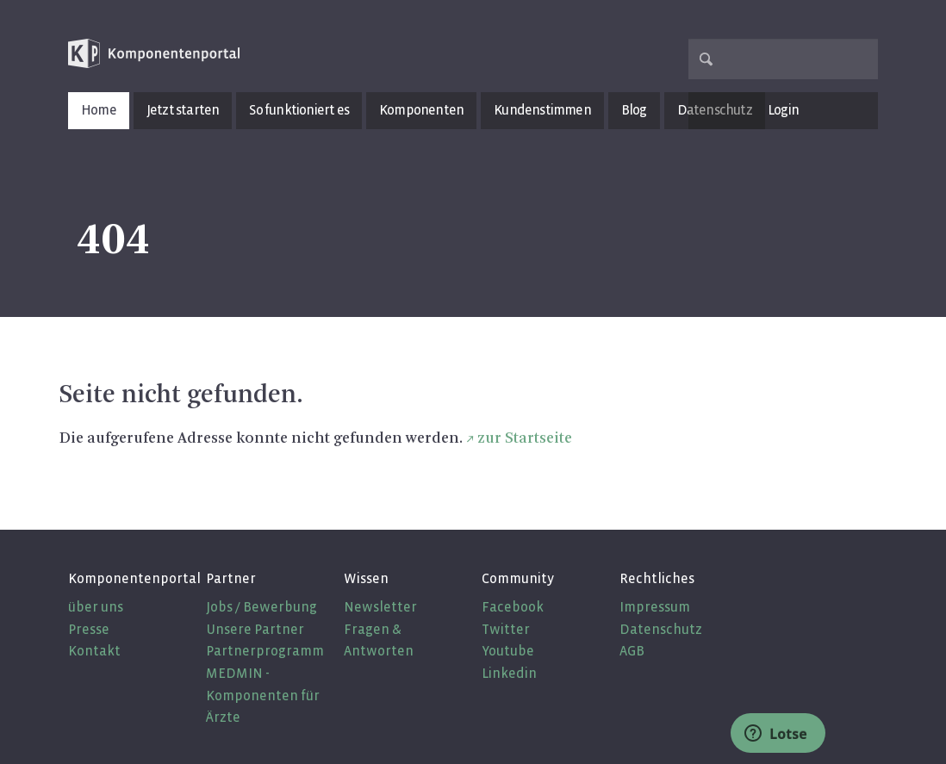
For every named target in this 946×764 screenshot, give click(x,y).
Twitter (506, 629)
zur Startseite (524, 438)
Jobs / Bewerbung (261, 606)
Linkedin (509, 673)
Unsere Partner (255, 629)
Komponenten (421, 109)
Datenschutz (660, 629)
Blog (634, 109)
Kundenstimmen (542, 109)
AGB (631, 650)
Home (98, 109)
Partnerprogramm (265, 650)
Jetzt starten (183, 109)
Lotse (775, 733)
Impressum (654, 606)
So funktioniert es (299, 109)
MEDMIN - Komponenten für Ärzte (263, 695)
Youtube (508, 650)
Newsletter (380, 606)
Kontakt (94, 650)
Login (783, 109)
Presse (88, 629)
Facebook (513, 606)
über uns (95, 606)
